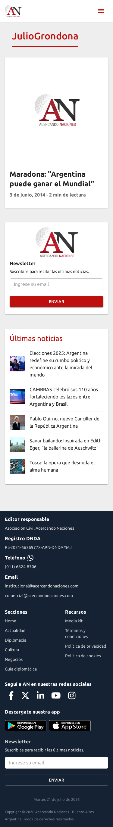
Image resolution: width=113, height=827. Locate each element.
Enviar (56, 301)
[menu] (101, 11)
